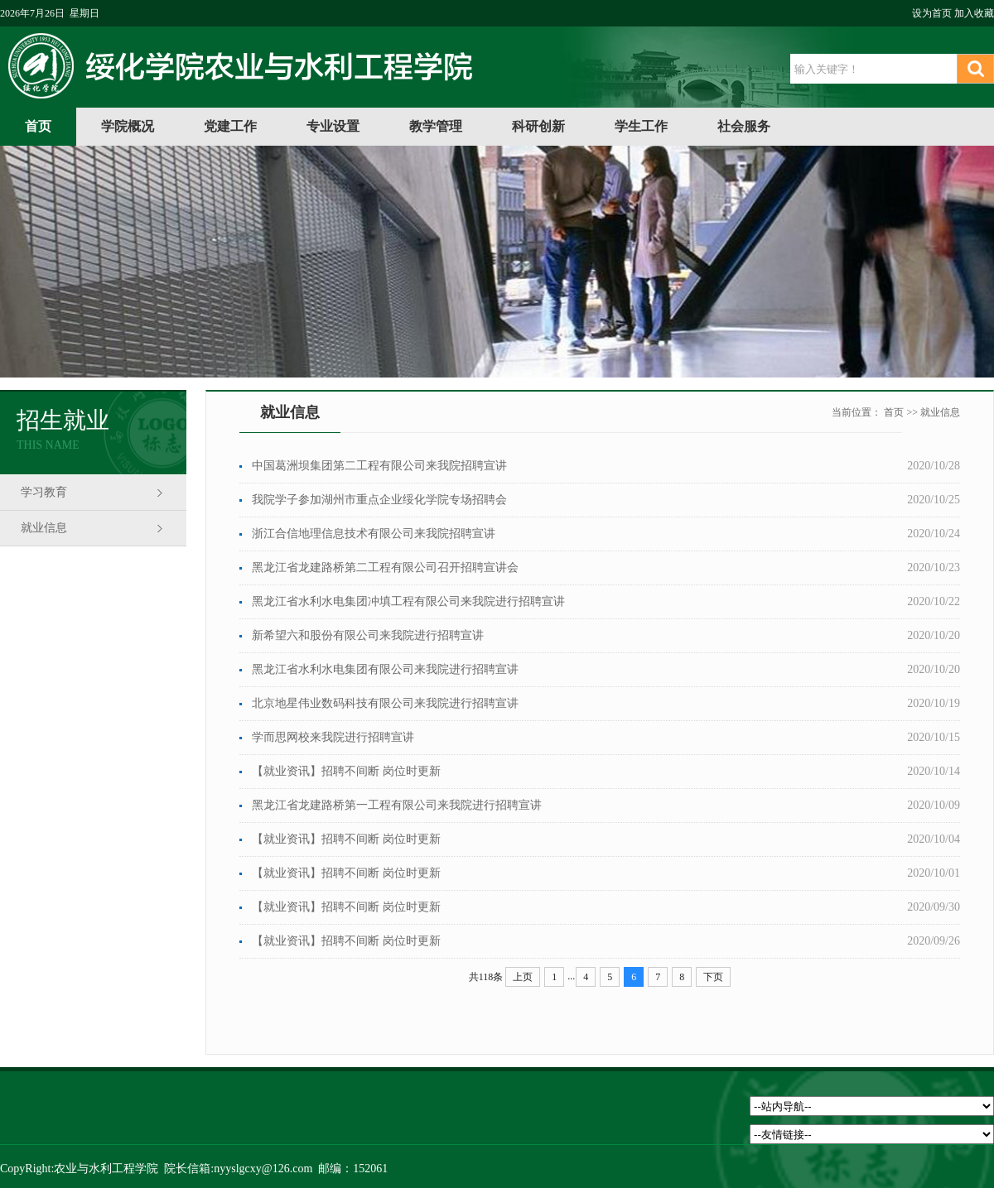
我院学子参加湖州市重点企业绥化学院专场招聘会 (379, 499)
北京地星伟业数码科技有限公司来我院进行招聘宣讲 (385, 703)
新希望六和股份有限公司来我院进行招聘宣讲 (368, 635)
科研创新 (538, 126)
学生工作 (641, 126)
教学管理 (435, 126)
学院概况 (127, 126)
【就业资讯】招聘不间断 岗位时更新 (346, 771)
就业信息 (44, 528)
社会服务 (743, 126)
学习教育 (44, 492)
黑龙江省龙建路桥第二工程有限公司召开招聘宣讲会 (385, 567)
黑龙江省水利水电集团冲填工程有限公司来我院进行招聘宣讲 (408, 601)
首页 (38, 126)
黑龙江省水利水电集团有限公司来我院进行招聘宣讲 (385, 669)
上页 (523, 977)
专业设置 (332, 126)
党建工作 (230, 126)
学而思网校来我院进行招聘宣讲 (333, 737)
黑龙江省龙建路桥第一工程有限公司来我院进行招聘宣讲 (397, 805)
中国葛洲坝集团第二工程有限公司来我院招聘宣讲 (379, 465)
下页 (713, 977)
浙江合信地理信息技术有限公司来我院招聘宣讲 (373, 533)
